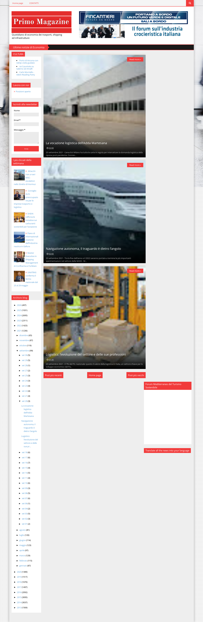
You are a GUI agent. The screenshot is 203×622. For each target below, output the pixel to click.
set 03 (24, 513)
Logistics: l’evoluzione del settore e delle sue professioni (85, 354)
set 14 (24, 472)
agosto (21, 530)
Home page (16, 3)
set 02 (24, 518)
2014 (18, 602)
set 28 (24, 365)
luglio (21, 534)
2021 (18, 330)
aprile (21, 550)
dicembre (22, 335)
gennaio (22, 565)
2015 (18, 597)
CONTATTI (32, 3)
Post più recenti (52, 375)
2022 (18, 325)
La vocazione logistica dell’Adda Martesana (75, 143)
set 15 (24, 467)
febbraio (22, 560)
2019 (18, 576)
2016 (18, 592)
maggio (22, 545)
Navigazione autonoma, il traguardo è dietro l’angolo (82, 248)
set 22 (24, 390)
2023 (18, 320)
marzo (21, 555)
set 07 (24, 498)
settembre (23, 350)
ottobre (22, 345)
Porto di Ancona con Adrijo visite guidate (26, 61)
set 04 (24, 508)
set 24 (24, 380)
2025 (18, 310)
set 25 (24, 375)
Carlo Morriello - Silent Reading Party (24, 73)
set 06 (24, 503)
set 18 (24, 452)
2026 (18, 305)
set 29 (24, 360)
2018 (18, 582)
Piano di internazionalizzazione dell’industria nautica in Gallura (25, 240)
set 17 (24, 457)
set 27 (24, 370)
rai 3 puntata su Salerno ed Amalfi (24, 67)
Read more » (134, 59)
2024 (18, 315)
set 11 (24, 477)
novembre (23, 340)
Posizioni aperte (21, 91)
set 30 (24, 355)
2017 (18, 587)
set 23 (24, 385)
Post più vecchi (135, 375)
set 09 (24, 488)
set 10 (24, 482)
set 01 (24, 523)
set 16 (24, 462)
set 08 (24, 493)
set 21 (24, 396)
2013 (18, 607)
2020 (18, 571)
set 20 (24, 401)
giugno (21, 540)
